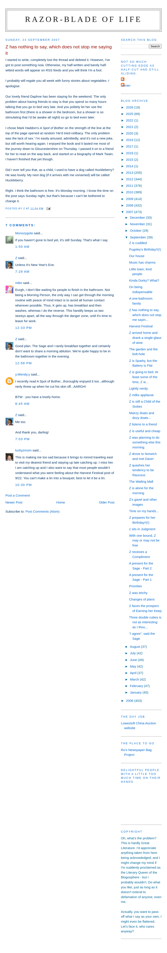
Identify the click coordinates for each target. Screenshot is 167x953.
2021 (130, 127)
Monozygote (24, 233)
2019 (130, 140)
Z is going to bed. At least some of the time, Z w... (143, 377)
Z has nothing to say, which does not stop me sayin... (145, 314)
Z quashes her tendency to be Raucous (141, 470)
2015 (130, 159)
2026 (130, 107)
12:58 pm (23, 363)
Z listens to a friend (143, 424)
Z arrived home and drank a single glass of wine (145, 337)
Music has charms (142, 262)
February (137, 686)
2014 (130, 166)
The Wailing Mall (141, 481)
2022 (130, 120)
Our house (136, 256)
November (138, 224)
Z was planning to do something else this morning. (144, 442)
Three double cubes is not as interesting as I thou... (145, 622)
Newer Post (13, 502)
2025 (130, 114)
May (133, 666)
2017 (130, 146)
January (136, 692)
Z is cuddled (138, 243)
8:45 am (22, 403)
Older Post (106, 502)
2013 (130, 172)
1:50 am (22, 246)
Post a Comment (17, 495)
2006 (130, 700)
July (133, 653)
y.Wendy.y (22, 374)
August (135, 646)
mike (18, 283)
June (134, 660)
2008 (130, 205)
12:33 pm (23, 328)
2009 (130, 199)
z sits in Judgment (142, 529)
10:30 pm (23, 485)
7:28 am (22, 271)
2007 (130, 212)
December (138, 217)
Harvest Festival (141, 326)
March (135, 679)
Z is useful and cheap (144, 431)
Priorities (135, 586)
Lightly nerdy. (139, 388)
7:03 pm (22, 439)
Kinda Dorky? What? (144, 280)
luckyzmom (23, 450)
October (136, 230)
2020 (130, 133)
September (138, 237)
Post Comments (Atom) (42, 511)
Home (60, 502)
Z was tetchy (138, 593)
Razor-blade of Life (83, 19)
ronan (126, 85)
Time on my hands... (144, 511)
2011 (130, 185)
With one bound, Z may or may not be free (144, 540)
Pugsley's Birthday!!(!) (145, 249)
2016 (130, 153)
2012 (130, 179)
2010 (130, 192)
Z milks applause (141, 395)
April (133, 673)
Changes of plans (142, 599)
